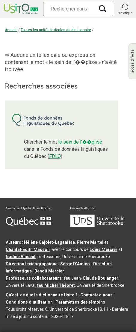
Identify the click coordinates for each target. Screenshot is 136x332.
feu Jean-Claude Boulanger (91, 278)
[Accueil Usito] (20, 9)
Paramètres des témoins (80, 302)
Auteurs (13, 242)
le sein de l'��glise (80, 142)
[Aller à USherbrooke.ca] (97, 225)
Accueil (11, 30)
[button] (125, 9)
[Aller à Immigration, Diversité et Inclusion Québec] (28, 225)
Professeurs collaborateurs (33, 278)
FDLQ (55, 156)
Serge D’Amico (75, 263)
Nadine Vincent (21, 256)
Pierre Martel (90, 242)
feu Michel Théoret (56, 285)
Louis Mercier (103, 249)
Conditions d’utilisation (29, 302)
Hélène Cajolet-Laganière (49, 242)
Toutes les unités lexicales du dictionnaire (56, 30)
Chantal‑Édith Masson (28, 249)
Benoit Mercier (49, 271)
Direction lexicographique (32, 263)
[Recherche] (69, 9)
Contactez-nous (96, 295)
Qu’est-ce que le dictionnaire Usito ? (42, 295)
